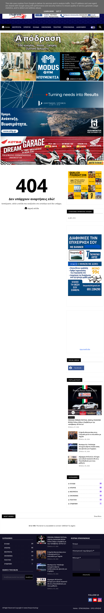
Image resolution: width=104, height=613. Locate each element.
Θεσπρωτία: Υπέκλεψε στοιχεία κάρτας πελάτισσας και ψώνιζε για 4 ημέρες (89, 446)
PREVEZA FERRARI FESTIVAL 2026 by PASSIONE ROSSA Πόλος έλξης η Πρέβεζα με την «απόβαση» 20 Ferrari (84, 422)
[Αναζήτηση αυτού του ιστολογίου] (14, 577)
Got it (58, 11)
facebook (77, 368)
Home (7, 27)
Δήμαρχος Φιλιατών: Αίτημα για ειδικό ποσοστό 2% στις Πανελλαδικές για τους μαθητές (89, 460)
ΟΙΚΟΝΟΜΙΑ (46, 27)
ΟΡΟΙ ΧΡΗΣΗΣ (96, 608)
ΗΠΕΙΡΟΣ (27, 27)
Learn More (49, 11)
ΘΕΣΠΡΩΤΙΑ (16, 27)
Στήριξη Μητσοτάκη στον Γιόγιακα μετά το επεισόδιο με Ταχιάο (90, 434)
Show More (97, 516)
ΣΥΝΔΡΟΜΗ (86, 504)
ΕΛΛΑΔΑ (36, 27)
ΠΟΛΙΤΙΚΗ (57, 27)
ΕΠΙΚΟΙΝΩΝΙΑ (68, 27)
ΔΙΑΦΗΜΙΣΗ (81, 27)
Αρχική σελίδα (32, 208)
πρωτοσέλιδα (85, 349)
